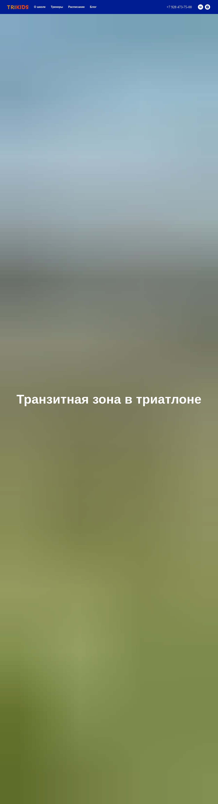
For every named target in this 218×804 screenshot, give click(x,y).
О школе (40, 6)
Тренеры (57, 6)
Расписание (76, 6)
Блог (93, 6)
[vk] (200, 7)
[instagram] (207, 7)
